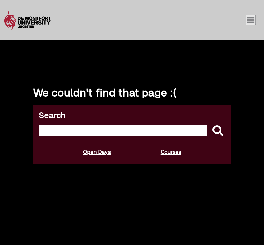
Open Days (97, 152)
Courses (171, 152)
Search (52, 115)
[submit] (216, 131)
